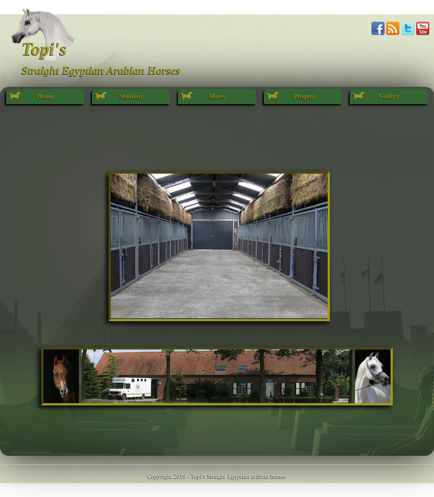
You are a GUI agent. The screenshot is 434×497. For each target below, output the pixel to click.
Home (45, 96)
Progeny (303, 96)
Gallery (389, 96)
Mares (216, 96)
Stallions (131, 96)
